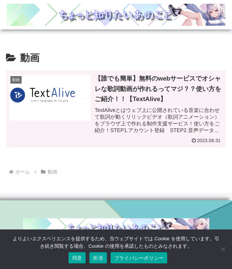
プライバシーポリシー (139, 258)
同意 (77, 258)
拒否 (98, 258)
